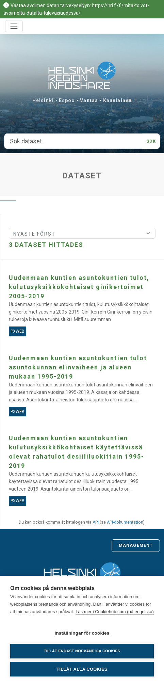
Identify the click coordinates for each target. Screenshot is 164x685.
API (96, 522)
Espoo (67, 100)
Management (136, 545)
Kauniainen (117, 100)
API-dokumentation (125, 522)
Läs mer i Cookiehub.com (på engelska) (115, 611)
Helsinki (43, 100)
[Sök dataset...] (73, 141)
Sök (151, 141)
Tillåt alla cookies (81, 669)
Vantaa (89, 100)
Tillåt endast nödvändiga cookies (82, 651)
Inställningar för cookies (81, 633)
